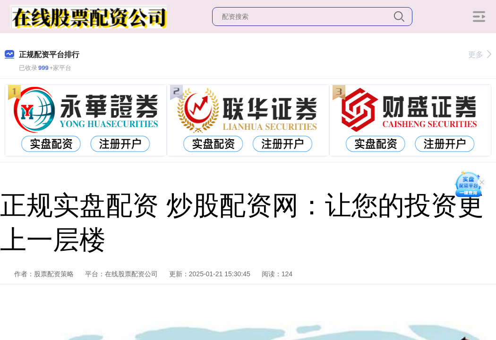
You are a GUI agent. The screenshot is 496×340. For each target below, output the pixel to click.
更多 (479, 55)
